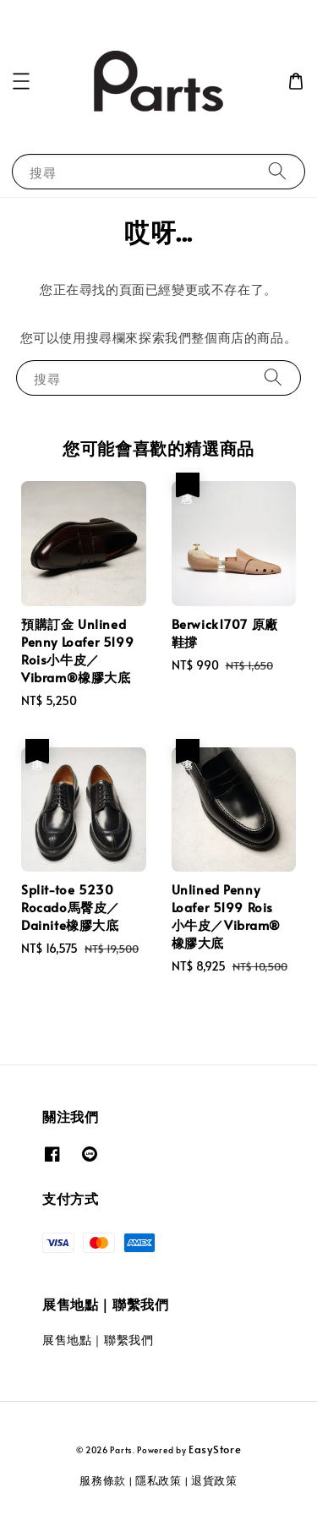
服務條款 (102, 1480)
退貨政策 (214, 1480)
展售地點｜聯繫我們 (97, 1340)
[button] (21, 81)
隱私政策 (158, 1480)
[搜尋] (277, 171)
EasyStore (215, 1449)
